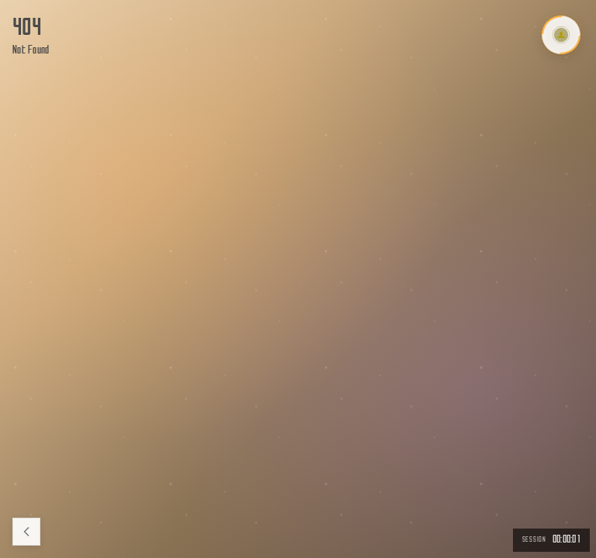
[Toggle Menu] (561, 35)
